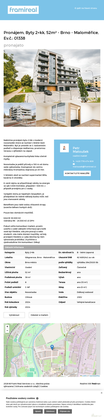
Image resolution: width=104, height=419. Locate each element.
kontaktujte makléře (77, 173)
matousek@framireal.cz (84, 166)
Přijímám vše (65, 411)
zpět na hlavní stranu (86, 8)
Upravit (38, 411)
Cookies (44, 386)
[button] (52, 347)
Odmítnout (50, 411)
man (96, 383)
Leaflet (83, 376)
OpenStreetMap (94, 376)
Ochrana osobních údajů (27, 386)
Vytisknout (14, 315)
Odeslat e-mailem (39, 315)
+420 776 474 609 (84, 161)
